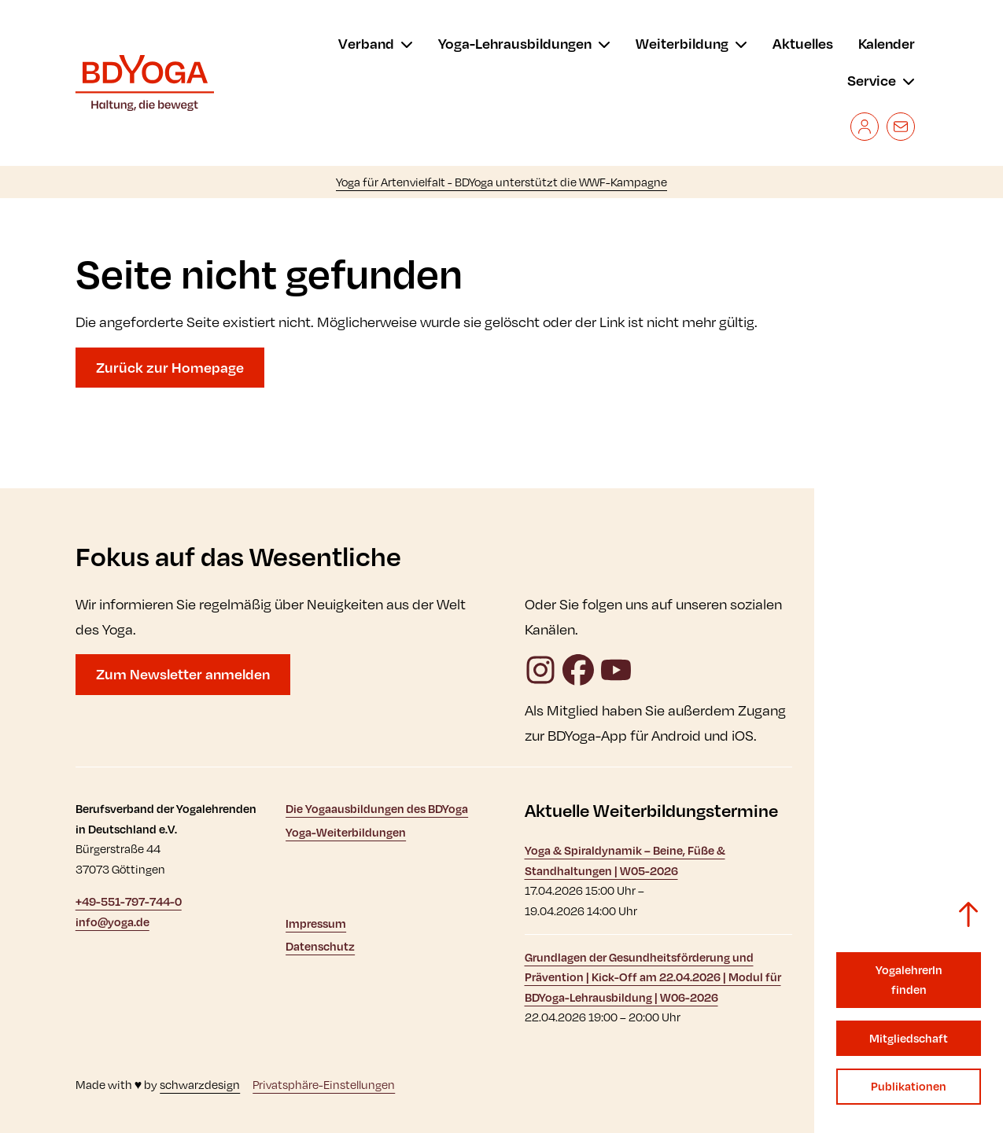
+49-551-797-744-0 (129, 901)
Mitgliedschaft (908, 1038)
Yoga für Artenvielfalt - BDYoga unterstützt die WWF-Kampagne (501, 182)
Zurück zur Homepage (170, 367)
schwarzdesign (200, 1084)
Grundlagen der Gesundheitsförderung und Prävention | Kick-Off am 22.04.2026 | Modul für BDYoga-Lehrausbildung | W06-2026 (653, 977)
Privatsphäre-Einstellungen (324, 1084)
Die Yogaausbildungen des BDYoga (377, 808)
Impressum (316, 923)
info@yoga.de (112, 922)
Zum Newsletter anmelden (183, 674)
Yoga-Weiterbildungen (346, 832)
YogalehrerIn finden (909, 980)
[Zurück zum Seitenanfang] (968, 914)
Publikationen (908, 1086)
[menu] (376, 44)
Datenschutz (320, 946)
